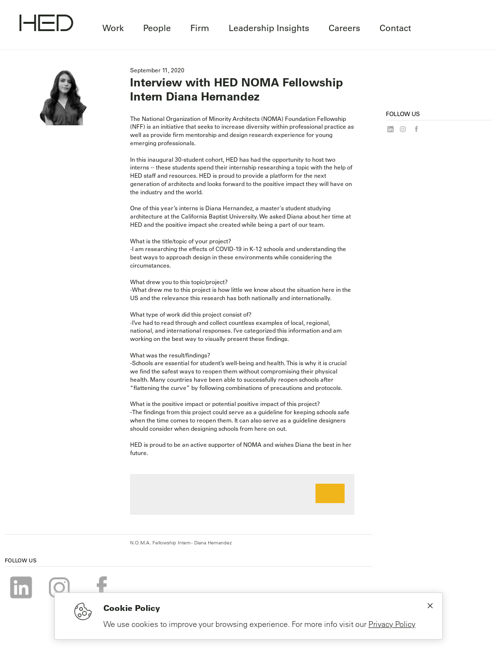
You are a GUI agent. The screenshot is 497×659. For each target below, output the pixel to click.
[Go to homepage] (46, 24)
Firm (199, 28)
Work (113, 28)
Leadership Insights (269, 28)
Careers (344, 28)
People (157, 28)
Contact (395, 28)
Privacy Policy (391, 624)
